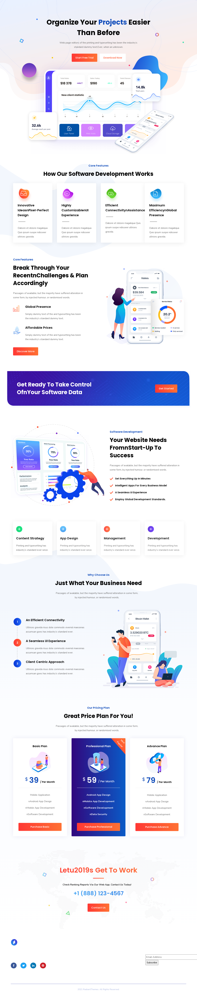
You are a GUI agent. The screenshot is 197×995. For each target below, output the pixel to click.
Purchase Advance (157, 827)
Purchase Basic (39, 827)
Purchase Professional (98, 827)
